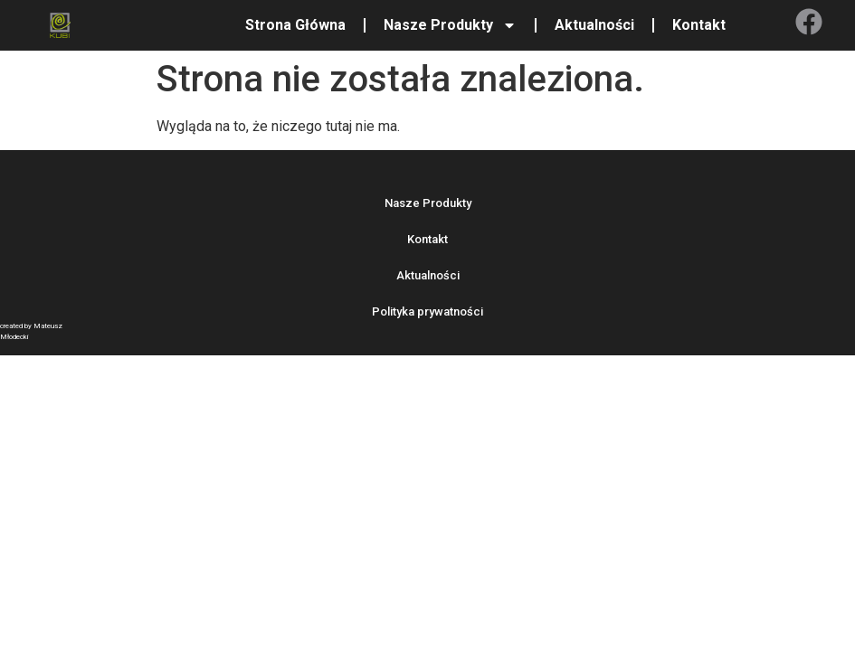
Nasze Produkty (450, 25)
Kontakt (699, 24)
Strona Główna (295, 24)
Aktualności (594, 24)
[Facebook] (808, 21)
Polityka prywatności (427, 311)
